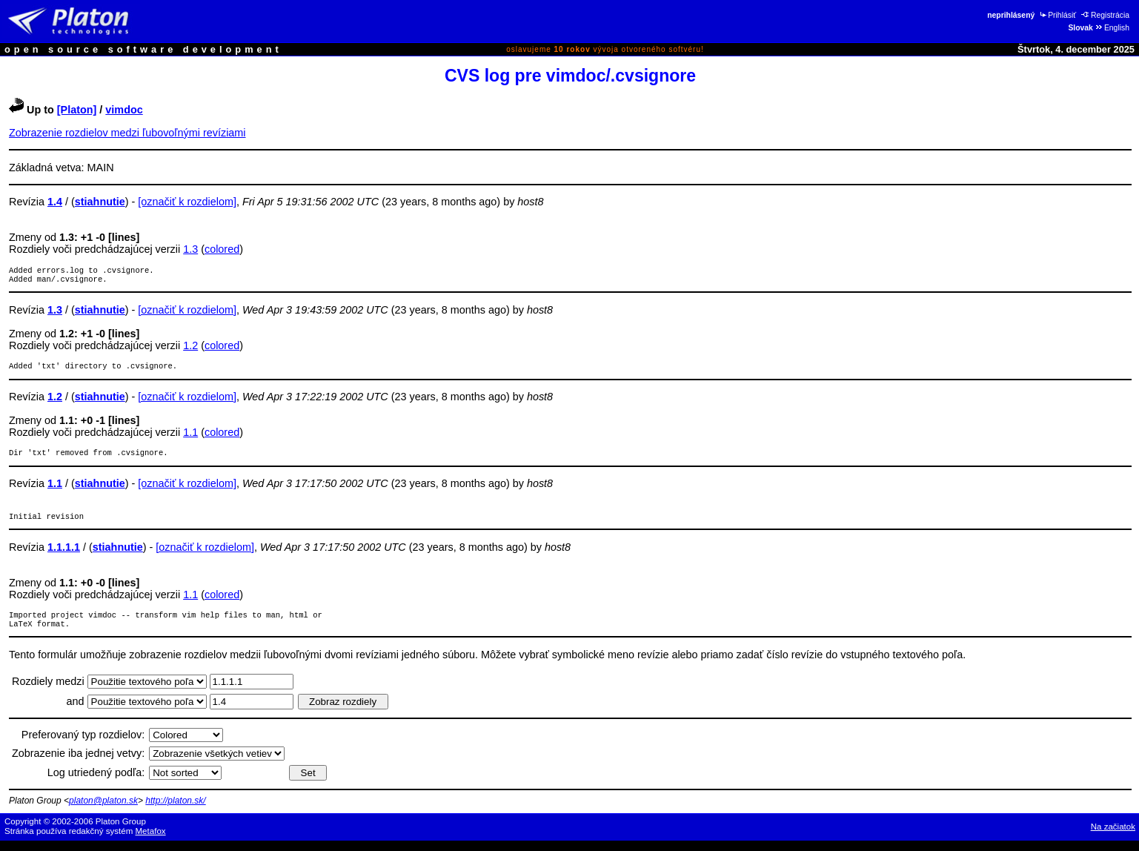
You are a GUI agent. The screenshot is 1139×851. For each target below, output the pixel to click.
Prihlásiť (1057, 15)
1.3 (190, 249)
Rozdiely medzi (49, 692)
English (1112, 28)
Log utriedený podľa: (96, 783)
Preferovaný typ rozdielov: (83, 745)
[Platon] (77, 110)
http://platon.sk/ (175, 811)
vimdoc (123, 110)
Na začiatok (1113, 836)
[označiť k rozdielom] (187, 202)
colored (222, 249)
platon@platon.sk (103, 811)
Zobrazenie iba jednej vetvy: (78, 763)
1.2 (190, 348)
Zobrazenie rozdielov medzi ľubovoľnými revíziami (127, 133)
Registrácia (1105, 15)
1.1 (190, 437)
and (77, 712)
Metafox (151, 841)
